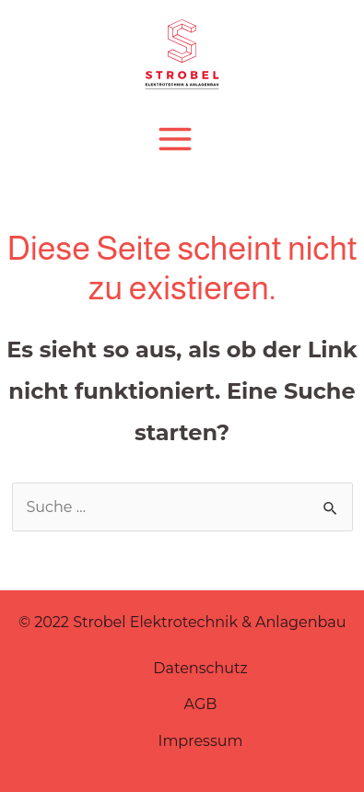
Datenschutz (200, 668)
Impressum (201, 741)
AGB (200, 704)
